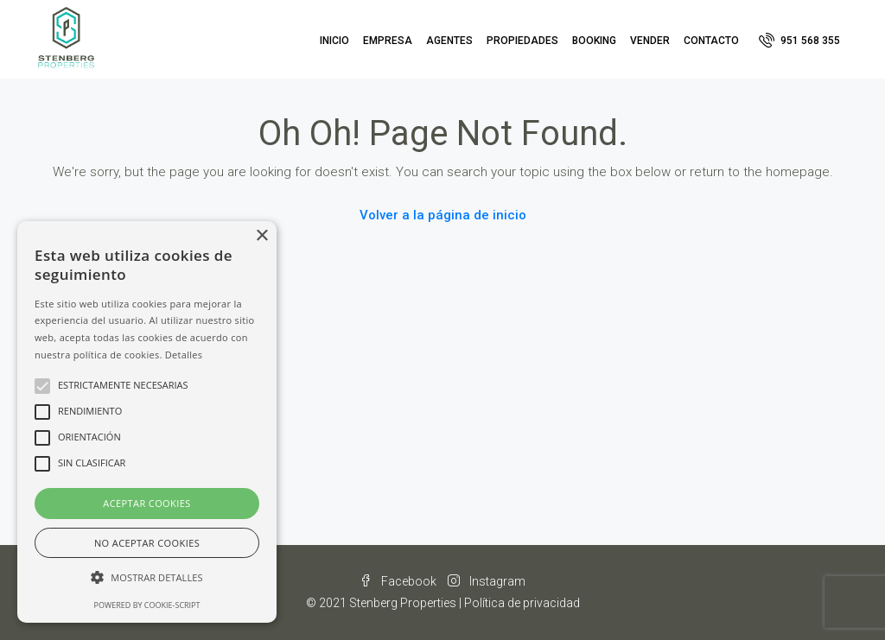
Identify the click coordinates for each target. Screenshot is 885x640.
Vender (650, 41)
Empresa (387, 41)
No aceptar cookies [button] (147, 542)
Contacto (711, 41)
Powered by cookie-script (147, 605)
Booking (594, 41)
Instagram (486, 581)
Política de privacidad (522, 603)
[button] (147, 577)
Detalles (184, 354)
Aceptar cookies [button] (146, 503)
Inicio (334, 41)
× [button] (261, 236)
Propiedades (522, 41)
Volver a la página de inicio (443, 215)
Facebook (399, 581)
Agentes (449, 41)
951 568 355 (799, 40)
